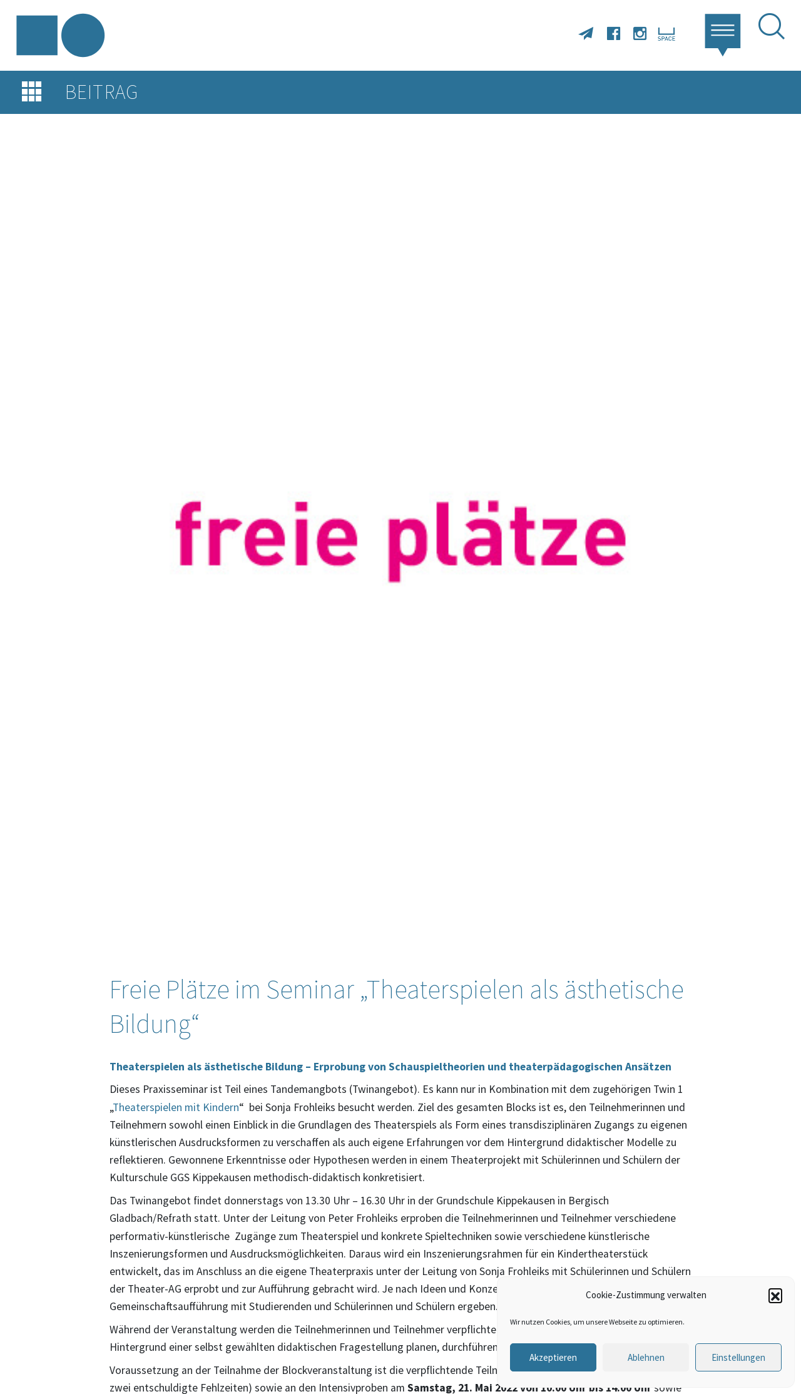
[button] (775, 1295)
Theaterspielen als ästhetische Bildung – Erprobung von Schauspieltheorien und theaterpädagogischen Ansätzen (392, 1067)
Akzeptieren (553, 1357)
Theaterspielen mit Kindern (176, 1107)
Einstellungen (738, 1357)
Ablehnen (646, 1357)
